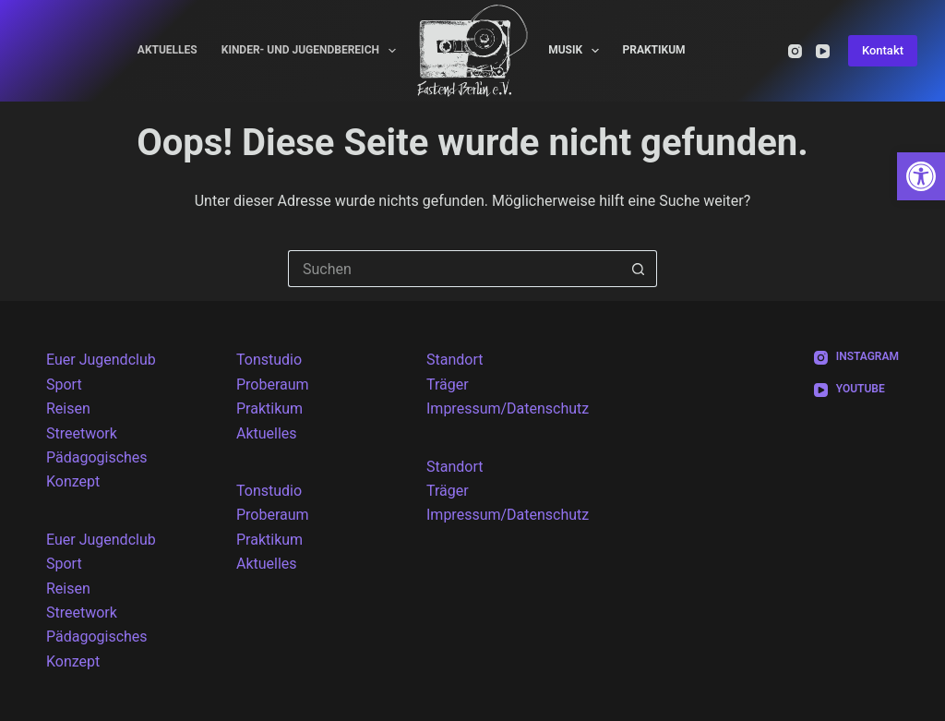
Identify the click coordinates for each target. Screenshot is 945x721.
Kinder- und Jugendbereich (312, 51)
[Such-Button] (638, 268)
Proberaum (272, 384)
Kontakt (882, 50)
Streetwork (81, 433)
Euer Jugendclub (101, 359)
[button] (921, 176)
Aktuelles (167, 49)
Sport (64, 384)
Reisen (68, 408)
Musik (577, 51)
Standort (454, 359)
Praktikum (653, 49)
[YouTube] (823, 51)
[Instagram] (795, 51)
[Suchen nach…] (454, 268)
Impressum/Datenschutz (507, 408)
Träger (447, 384)
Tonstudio (269, 359)
